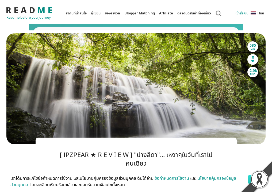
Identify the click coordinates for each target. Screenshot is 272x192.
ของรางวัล (112, 13)
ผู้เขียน (96, 13)
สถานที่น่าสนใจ (76, 13)
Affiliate (166, 13)
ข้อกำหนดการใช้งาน (172, 178)
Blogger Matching (139, 13)
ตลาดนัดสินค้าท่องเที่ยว (194, 13)
